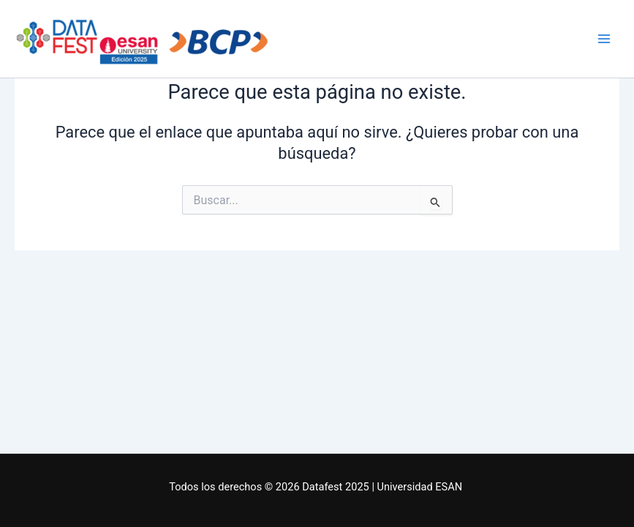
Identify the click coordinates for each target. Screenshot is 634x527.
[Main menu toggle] (604, 38)
